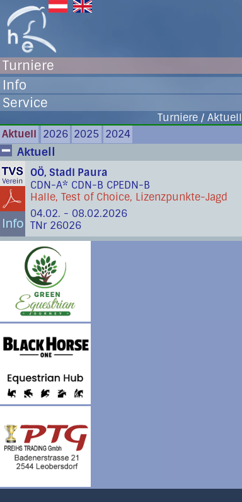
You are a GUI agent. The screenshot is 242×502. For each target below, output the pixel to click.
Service (25, 103)
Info (14, 85)
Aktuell (19, 134)
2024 (117, 134)
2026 (55, 134)
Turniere (28, 65)
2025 (86, 134)
